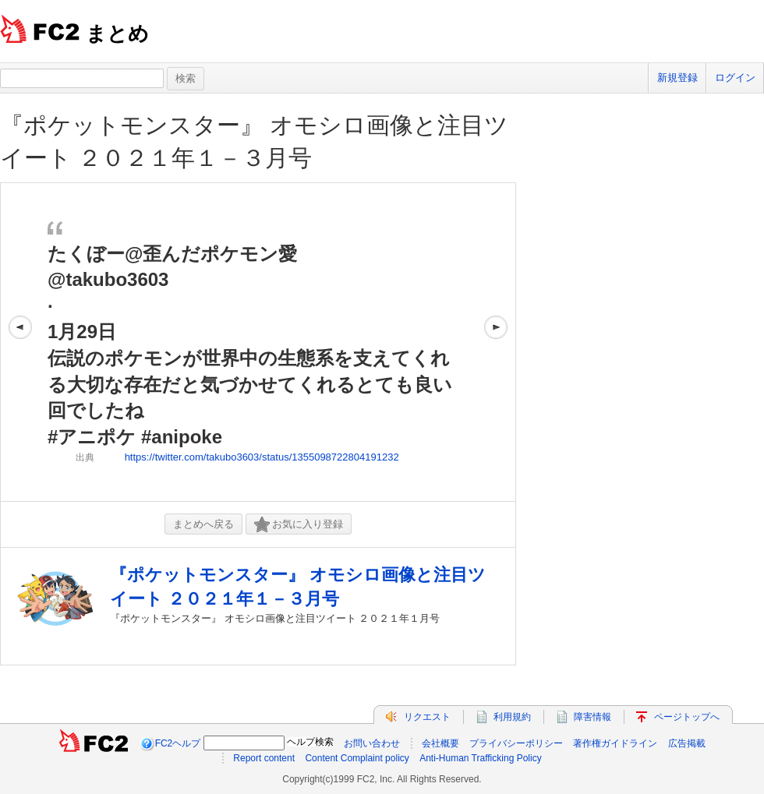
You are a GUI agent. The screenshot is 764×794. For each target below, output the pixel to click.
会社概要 (440, 743)
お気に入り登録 (298, 525)
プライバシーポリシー (516, 743)
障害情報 (592, 716)
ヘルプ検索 (310, 741)
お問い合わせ (372, 743)
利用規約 (512, 716)
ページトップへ (687, 716)
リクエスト (427, 716)
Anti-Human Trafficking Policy (480, 758)
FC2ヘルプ (178, 743)
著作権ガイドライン (615, 743)
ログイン (735, 77)
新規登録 (677, 77)
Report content (264, 758)
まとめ (117, 33)
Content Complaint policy (357, 758)
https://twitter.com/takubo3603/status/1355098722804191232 (262, 457)
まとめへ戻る (203, 524)
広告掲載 (687, 743)
